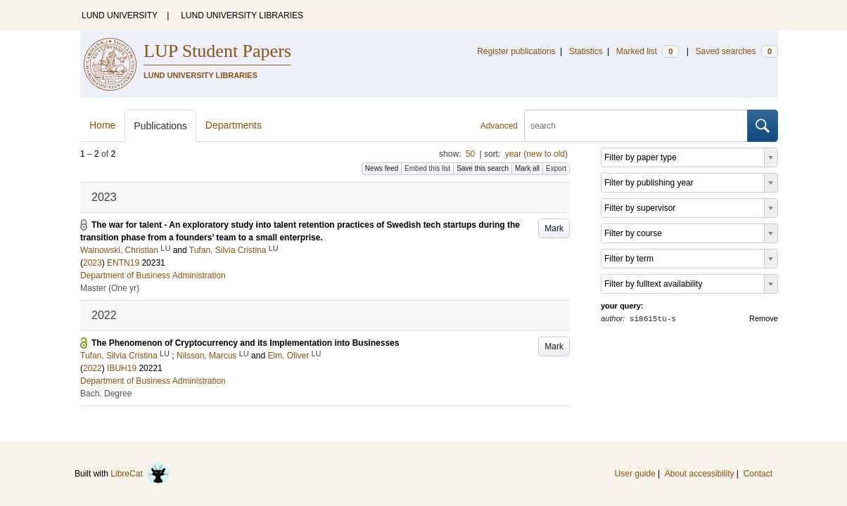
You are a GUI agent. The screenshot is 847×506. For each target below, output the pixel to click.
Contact (758, 474)
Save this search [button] (483, 168)
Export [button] (556, 168)
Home (102, 125)
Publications (160, 125)
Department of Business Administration (153, 275)
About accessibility (699, 474)
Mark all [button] (527, 168)
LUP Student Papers (217, 51)
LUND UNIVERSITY (120, 15)
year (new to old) (536, 154)
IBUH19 (121, 368)
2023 (92, 263)
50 (470, 154)
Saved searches (736, 51)
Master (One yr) (109, 288)
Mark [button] (553, 228)
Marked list (647, 51)
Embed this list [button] (427, 168)
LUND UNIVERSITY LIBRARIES (242, 15)
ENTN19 (123, 263)
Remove (763, 318)
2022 (92, 368)
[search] (636, 126)
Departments (233, 125)
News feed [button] (381, 168)
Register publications (516, 51)
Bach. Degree (106, 393)
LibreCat (140, 473)
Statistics (586, 51)
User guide (635, 474)
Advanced (499, 126)
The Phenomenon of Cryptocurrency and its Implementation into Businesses (245, 343)
